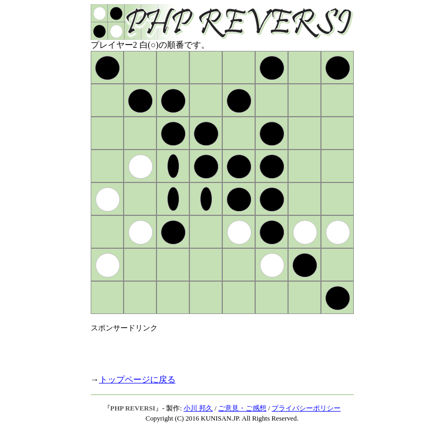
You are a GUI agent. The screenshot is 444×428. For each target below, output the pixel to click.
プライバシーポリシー (306, 408)
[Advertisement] (215, 349)
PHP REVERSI (132, 408)
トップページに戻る (137, 379)
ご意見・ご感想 (242, 408)
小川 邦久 (198, 408)
